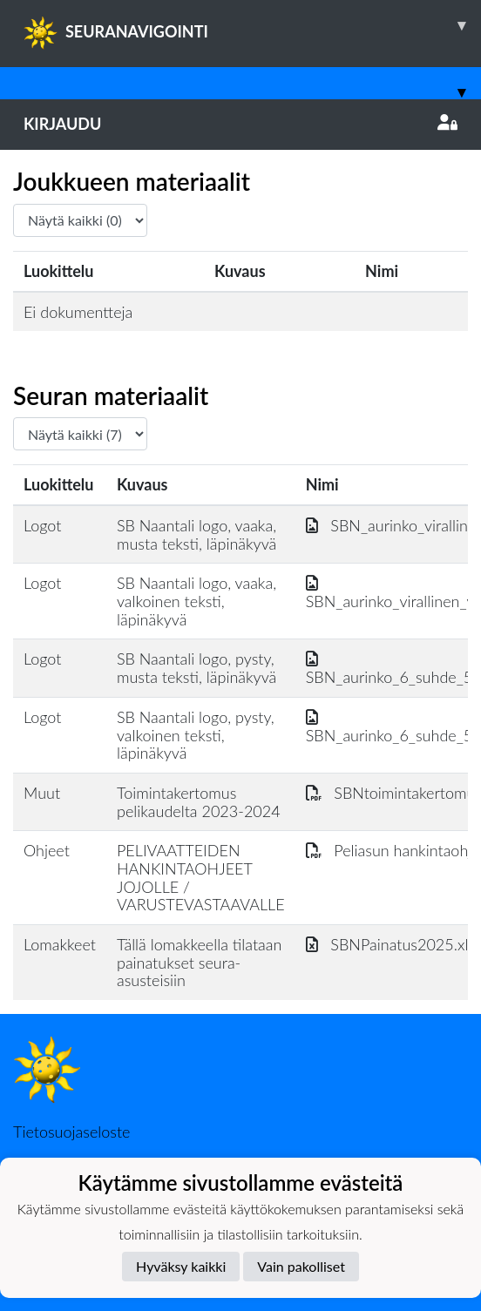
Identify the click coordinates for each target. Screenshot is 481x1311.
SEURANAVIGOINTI (252, 25)
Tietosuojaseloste (71, 1131)
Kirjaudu (240, 123)
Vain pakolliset (301, 1266)
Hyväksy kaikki (181, 1266)
